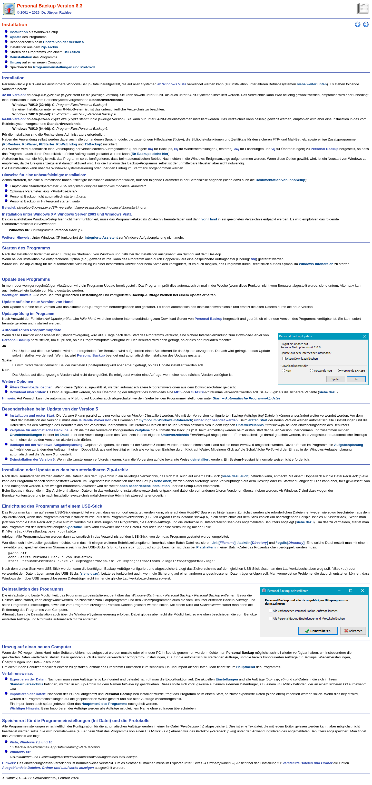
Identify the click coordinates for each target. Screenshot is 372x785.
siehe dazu (328, 392)
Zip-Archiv (49, 47)
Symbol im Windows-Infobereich (165, 420)
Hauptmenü (245, 670)
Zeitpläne (142, 430)
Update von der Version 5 (63, 42)
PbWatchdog (66, 144)
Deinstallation (21, 57)
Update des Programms (26, 279)
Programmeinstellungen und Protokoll (64, 67)
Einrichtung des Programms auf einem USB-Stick (52, 506)
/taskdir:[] (253, 543)
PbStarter (46, 144)
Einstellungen (227, 682)
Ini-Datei (62, 435)
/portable (74, 527)
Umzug (15, 62)
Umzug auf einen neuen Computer (36, 650)
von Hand (209, 219)
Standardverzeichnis (26, 687)
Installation (19, 32)
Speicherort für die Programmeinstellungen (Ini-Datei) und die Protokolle (76, 723)
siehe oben (162, 481)
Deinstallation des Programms (33, 592)
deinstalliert (200, 459)
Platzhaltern (206, 547)
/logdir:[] (290, 543)
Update (15, 37)
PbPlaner (29, 144)
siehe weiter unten (312, 84)
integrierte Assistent (101, 237)
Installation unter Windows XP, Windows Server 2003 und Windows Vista (67, 214)
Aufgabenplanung (348, 445)
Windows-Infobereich (316, 264)
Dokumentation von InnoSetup (280, 180)
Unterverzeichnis (249, 425)
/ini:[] (224, 543)
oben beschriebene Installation (145, 486)
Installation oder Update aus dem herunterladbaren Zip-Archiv (65, 470)
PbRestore (11, 144)
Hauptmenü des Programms (104, 707)
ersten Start (257, 420)
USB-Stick (72, 52)
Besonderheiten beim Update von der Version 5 (50, 409)
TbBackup (93, 144)
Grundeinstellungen (26, 435)
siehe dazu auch (235, 476)
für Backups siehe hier (150, 154)
